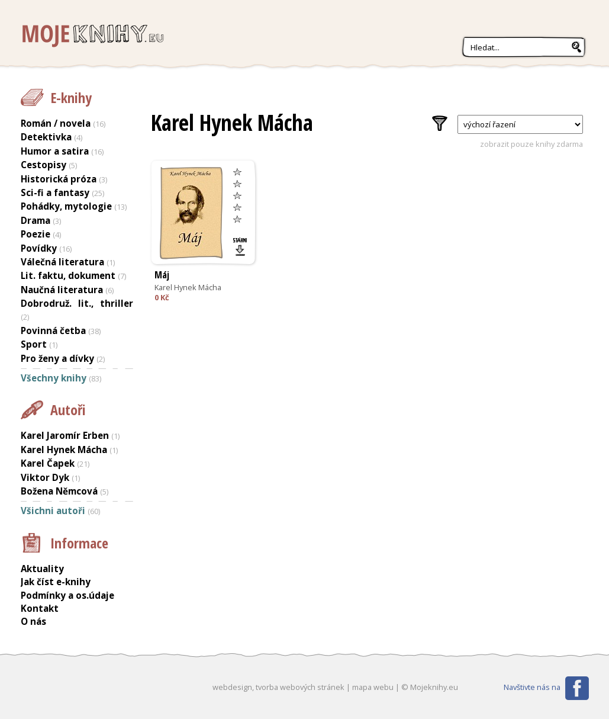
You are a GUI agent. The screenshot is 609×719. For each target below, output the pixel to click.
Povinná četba (53, 330)
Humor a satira (55, 151)
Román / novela (56, 123)
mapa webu (373, 687)
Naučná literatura (62, 290)
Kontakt (40, 608)
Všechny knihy (53, 378)
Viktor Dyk (45, 477)
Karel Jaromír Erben (65, 435)
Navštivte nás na (532, 687)
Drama (35, 220)
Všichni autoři (53, 510)
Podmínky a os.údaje (67, 595)
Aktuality (42, 568)
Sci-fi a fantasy (55, 192)
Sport (34, 344)
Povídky (39, 248)
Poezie (35, 234)
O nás (33, 621)
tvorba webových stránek (300, 687)
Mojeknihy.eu (92, 36)
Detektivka (46, 137)
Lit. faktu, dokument (68, 275)
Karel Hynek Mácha (187, 287)
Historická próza (58, 179)
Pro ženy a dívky (57, 358)
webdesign (232, 687)
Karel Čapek (48, 463)
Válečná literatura (62, 262)
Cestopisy (43, 165)
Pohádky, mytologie (66, 206)
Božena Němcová (59, 491)
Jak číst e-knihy (56, 582)
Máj (161, 274)
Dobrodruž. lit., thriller (77, 303)
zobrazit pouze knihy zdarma (531, 144)
